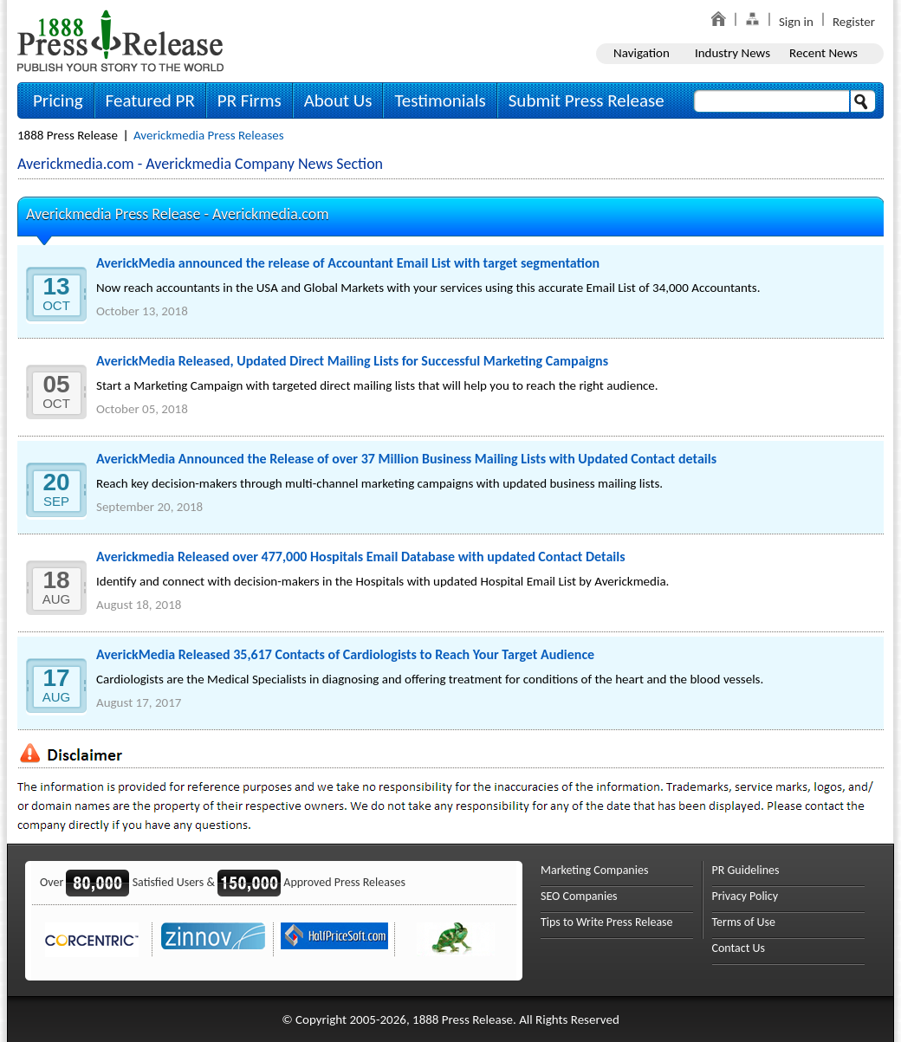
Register (854, 21)
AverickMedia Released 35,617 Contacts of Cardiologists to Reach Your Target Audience (345, 654)
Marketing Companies (594, 870)
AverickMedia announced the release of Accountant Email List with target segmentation (348, 263)
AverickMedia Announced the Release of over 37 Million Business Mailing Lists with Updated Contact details (406, 458)
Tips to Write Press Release (607, 922)
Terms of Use (744, 922)
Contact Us (739, 948)
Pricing (58, 100)
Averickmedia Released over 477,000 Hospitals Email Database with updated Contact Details (361, 556)
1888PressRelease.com (120, 40)
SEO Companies (579, 896)
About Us (338, 100)
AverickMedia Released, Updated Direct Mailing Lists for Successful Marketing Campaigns (352, 361)
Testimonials (439, 100)
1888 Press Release (67, 135)
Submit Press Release (586, 100)
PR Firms (249, 100)
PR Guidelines (746, 870)
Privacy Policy (745, 896)
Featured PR (150, 100)
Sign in (796, 21)
